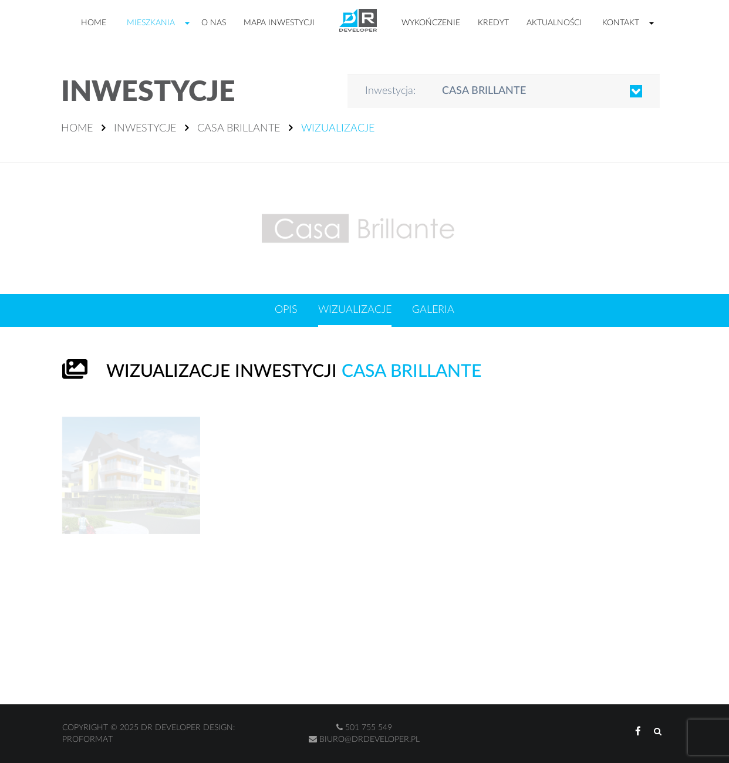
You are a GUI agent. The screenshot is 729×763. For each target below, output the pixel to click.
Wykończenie (430, 23)
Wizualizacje (355, 310)
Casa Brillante (238, 128)
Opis (286, 310)
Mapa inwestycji (279, 23)
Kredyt (493, 23)
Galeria (433, 310)
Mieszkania (151, 23)
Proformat (87, 739)
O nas (213, 23)
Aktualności (554, 23)
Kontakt (620, 23)
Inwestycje (145, 128)
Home (93, 23)
